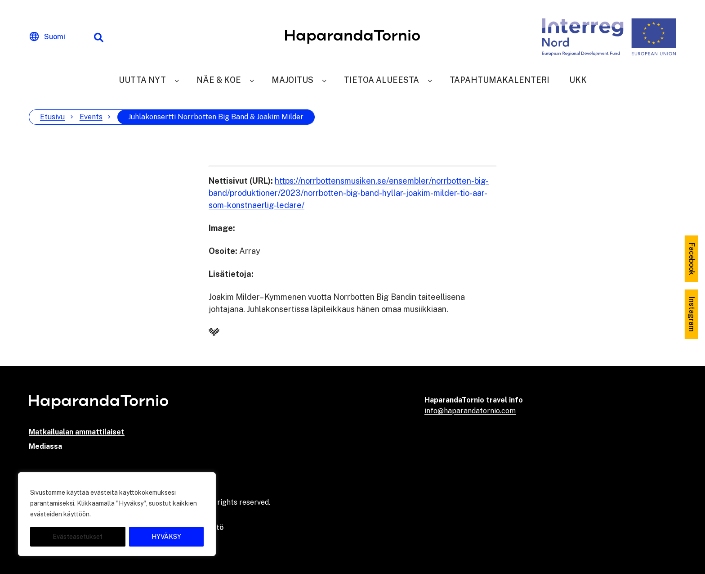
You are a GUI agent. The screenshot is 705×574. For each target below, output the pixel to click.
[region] (117, 514)
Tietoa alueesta (381, 80)
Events (91, 117)
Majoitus (292, 80)
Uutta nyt (142, 80)
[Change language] (47, 37)
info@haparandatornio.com (470, 411)
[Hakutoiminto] (98, 37)
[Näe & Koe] (251, 80)
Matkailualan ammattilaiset (77, 432)
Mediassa (45, 446)
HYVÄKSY (166, 536)
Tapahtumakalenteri (499, 80)
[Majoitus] (324, 80)
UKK (578, 80)
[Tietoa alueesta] (429, 80)
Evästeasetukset (78, 536)
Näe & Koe (218, 80)
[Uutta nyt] (176, 80)
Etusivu (52, 117)
